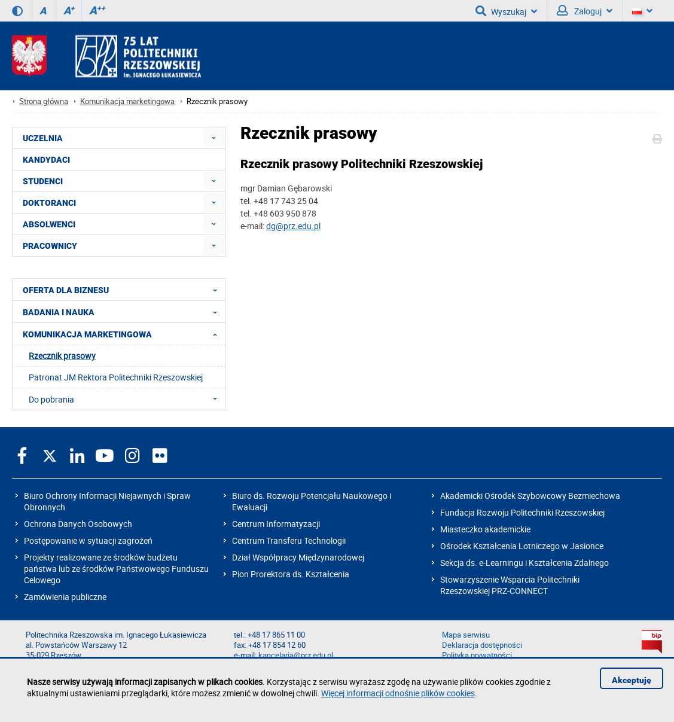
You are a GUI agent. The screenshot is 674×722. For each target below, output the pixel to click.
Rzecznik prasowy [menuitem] (62, 355)
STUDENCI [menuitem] (43, 181)
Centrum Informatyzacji (276, 523)
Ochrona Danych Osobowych (78, 523)
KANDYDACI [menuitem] (46, 159)
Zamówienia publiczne (65, 596)
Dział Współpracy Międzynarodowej (298, 557)
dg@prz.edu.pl (293, 225)
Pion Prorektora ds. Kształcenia (290, 574)
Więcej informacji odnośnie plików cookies (398, 693)
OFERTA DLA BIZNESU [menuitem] (123, 289)
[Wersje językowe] (642, 11)
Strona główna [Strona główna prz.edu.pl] (43, 101)
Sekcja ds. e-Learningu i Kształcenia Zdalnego (524, 562)
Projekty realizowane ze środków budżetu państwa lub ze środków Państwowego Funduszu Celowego (116, 569)
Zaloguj (584, 11)
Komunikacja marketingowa (127, 101)
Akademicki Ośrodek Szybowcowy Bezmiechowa (530, 495)
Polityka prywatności (477, 655)
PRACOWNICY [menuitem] (50, 246)
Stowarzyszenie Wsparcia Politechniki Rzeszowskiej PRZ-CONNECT (510, 585)
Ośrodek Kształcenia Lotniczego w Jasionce (521, 546)
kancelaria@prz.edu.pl (295, 655)
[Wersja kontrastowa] (17, 11)
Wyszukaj (506, 11)
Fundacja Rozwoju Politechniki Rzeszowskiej (522, 512)
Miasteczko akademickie (485, 529)
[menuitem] (213, 138)
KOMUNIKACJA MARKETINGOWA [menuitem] (123, 333)
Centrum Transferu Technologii (289, 540)
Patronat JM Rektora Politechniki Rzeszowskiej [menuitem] (116, 377)
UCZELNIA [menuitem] (43, 138)
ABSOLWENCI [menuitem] (49, 224)
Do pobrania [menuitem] (126, 399)
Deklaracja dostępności (482, 645)
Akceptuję (631, 680)
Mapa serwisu (466, 635)
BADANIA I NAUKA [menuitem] (123, 311)
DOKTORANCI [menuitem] (49, 203)
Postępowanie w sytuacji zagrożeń (88, 540)
